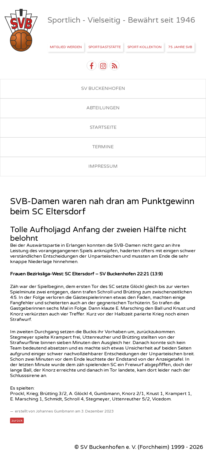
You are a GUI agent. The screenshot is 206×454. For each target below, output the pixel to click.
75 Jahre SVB (180, 47)
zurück (16, 421)
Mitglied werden (66, 47)
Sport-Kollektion (144, 47)
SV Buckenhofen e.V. (22, 30)
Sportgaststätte (104, 47)
